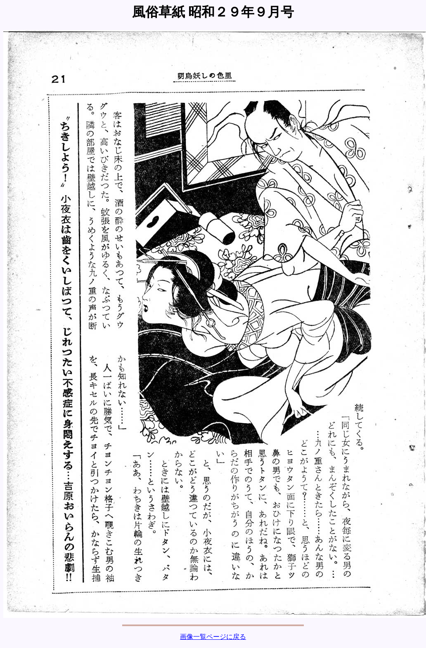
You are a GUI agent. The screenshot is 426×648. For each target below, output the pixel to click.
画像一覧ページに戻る (213, 636)
